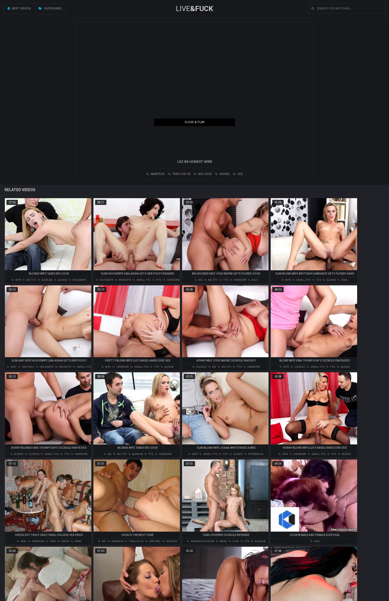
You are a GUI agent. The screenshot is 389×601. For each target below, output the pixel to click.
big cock (203, 174)
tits (156, 280)
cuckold (199, 367)
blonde (60, 280)
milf (253, 280)
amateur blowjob (200, 541)
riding (222, 174)
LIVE (194, 8)
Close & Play (195, 122)
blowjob (45, 280)
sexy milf (26, 367)
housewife (77, 280)
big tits (29, 280)
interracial (254, 454)
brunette (123, 280)
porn (76, 541)
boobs (221, 541)
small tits (142, 280)
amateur (155, 174)
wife (16, 280)
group (63, 541)
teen (51, 541)
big (199, 280)
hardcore (171, 280)
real (22, 541)
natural (153, 541)
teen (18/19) (179, 174)
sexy (11, 367)
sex (238, 174)
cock (315, 541)
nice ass (169, 541)
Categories (50, 8)
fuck (234, 541)
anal (342, 280)
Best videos (19, 8)
